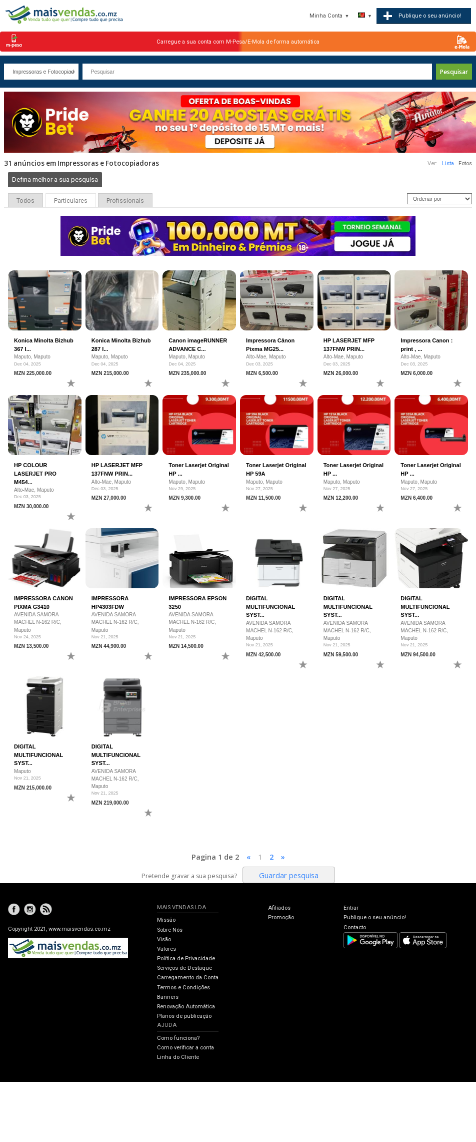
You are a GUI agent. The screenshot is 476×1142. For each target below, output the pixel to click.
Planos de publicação (184, 1016)
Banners (167, 997)
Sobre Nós (169, 930)
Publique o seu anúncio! (375, 917)
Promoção (281, 917)
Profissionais (125, 200)
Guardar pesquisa (288, 875)
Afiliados (279, 908)
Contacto (355, 927)
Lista (448, 163)
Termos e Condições (183, 987)
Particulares (71, 200)
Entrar (351, 908)
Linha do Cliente (178, 1057)
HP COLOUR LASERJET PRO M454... (35, 473)
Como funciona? (178, 1038)
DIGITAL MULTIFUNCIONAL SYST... (270, 606)
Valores (166, 949)
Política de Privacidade (186, 958)
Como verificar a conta (185, 1047)
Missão (166, 920)
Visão (164, 939)
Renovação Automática (186, 1006)
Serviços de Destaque (184, 968)
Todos (25, 200)
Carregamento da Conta (187, 977)
